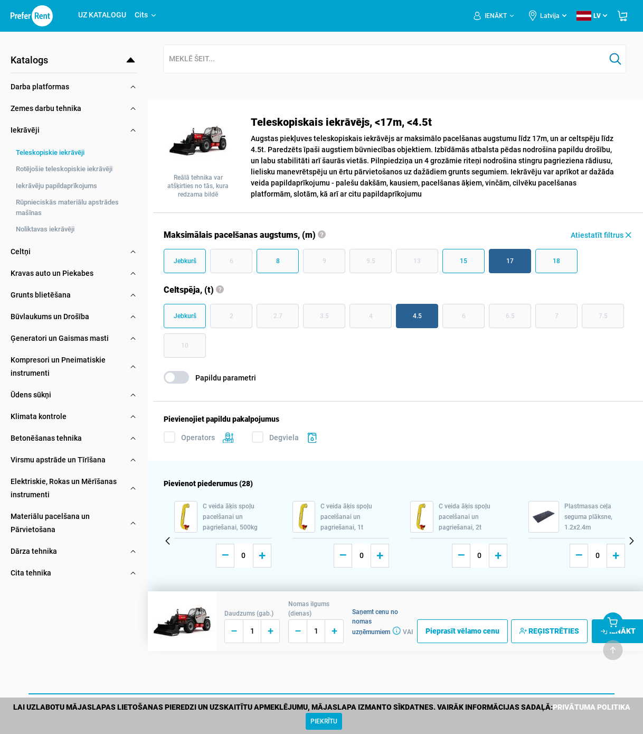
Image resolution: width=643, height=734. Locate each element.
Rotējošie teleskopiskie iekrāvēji (64, 169)
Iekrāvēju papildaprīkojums (56, 186)
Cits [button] (146, 15)
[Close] (324, 721)
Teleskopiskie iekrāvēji (50, 152)
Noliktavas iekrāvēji (45, 229)
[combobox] (384, 59)
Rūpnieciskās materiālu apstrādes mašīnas (67, 207)
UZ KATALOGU (102, 15)
